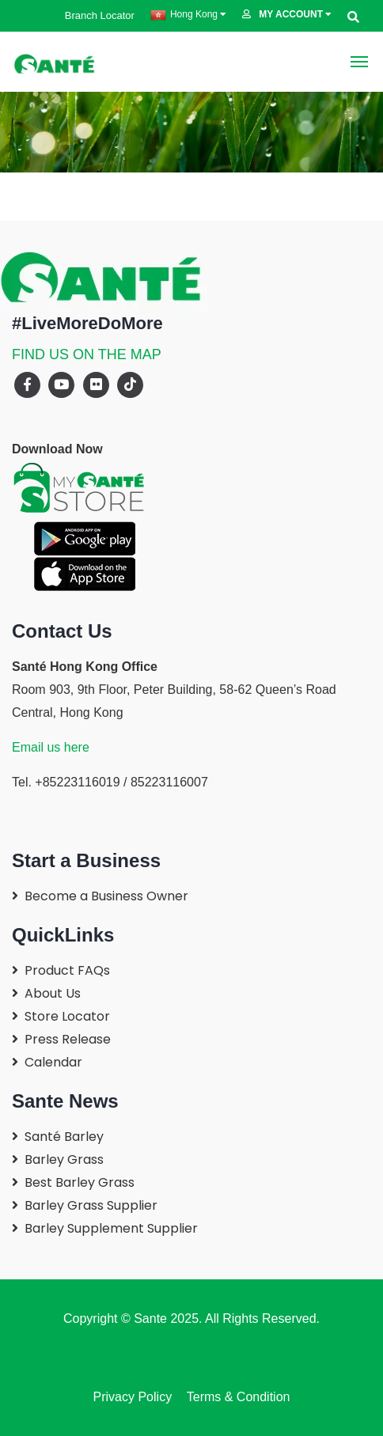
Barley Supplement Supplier (111, 1228)
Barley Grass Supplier (91, 1205)
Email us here (50, 747)
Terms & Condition (235, 1397)
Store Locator (67, 1016)
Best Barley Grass (80, 1182)
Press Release (68, 1039)
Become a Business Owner (106, 896)
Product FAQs (67, 970)
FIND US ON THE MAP (86, 354)
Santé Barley (64, 1136)
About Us (53, 993)
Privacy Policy (133, 1397)
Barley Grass (64, 1159)
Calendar (53, 1062)
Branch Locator (94, 15)
